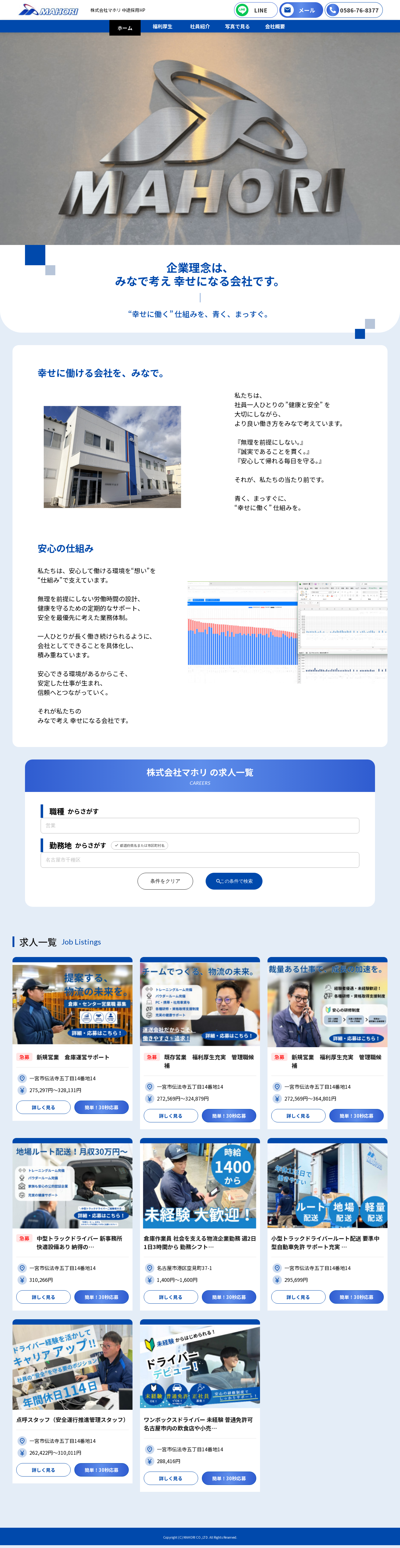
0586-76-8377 (359, 10)
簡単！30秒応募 (101, 1107)
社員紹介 (200, 26)
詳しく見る (43, 1107)
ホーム (125, 28)
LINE (260, 10)
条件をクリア (160, 881)
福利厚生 (162, 26)
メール (306, 10)
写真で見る (237, 26)
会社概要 (275, 26)
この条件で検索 (237, 881)
